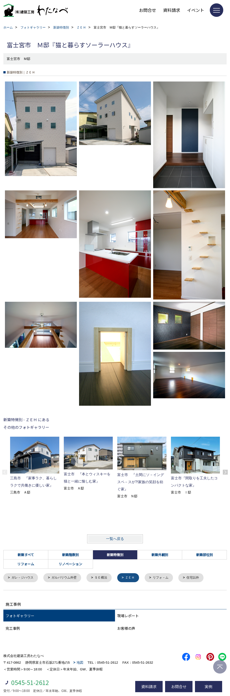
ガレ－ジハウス (23, 578)
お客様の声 (126, 628)
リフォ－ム (166, 578)
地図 (80, 663)
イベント (195, 10)
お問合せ (147, 10)
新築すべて (26, 554)
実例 (208, 686)
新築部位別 (204, 554)
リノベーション (70, 564)
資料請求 (171, 10)
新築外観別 (159, 554)
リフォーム (25, 564)
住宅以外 (200, 578)
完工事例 (13, 628)
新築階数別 (70, 554)
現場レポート (128, 616)
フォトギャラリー (20, 616)
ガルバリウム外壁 (66, 578)
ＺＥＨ (135, 578)
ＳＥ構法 (105, 578)
